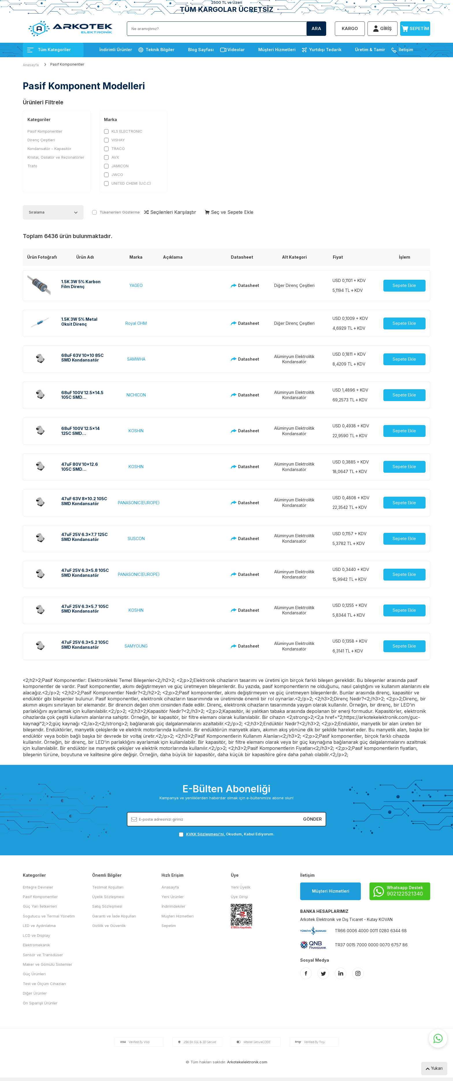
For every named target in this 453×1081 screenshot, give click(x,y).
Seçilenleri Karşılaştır (170, 212)
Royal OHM (136, 323)
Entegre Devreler (38, 887)
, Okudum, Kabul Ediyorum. (226, 834)
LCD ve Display (36, 935)
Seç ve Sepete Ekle (229, 212)
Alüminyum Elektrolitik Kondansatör (294, 359)
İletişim (406, 49)
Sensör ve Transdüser (43, 954)
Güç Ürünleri (34, 973)
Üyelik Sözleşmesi (108, 896)
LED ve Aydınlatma (39, 925)
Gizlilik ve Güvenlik (109, 925)
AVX (111, 157)
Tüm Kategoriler (49, 49)
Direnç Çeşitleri (41, 140)
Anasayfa (31, 65)
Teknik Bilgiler (160, 49)
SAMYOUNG (136, 646)
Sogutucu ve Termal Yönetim (49, 916)
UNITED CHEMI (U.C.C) (127, 183)
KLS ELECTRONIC (123, 131)
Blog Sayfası (201, 49)
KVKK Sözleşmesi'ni (205, 834)
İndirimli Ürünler (115, 49)
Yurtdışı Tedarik (325, 49)
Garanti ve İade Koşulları (114, 916)
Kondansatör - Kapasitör (49, 148)
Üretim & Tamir (370, 49)
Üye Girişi (239, 896)
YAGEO (136, 285)
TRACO (114, 148)
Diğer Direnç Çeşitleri (294, 285)
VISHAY (114, 140)
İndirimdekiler (173, 906)
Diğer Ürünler (35, 993)
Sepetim (168, 925)
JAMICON (116, 166)
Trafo (32, 166)
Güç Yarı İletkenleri (40, 906)
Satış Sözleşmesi (107, 906)
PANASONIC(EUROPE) (139, 502)
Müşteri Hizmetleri (277, 49)
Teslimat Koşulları (107, 887)
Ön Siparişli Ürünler (40, 1003)
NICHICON (136, 394)
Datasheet (243, 285)
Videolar (236, 49)
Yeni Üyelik (240, 887)
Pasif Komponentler (44, 131)
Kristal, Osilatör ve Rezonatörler (55, 157)
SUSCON (136, 538)
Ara (316, 28)
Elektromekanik (36, 945)
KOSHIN (136, 430)
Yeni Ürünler (172, 896)
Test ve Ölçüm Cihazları (44, 983)
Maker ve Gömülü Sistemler (47, 964)
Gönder (312, 819)
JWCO (113, 174)
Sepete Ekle (404, 285)
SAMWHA (136, 359)
